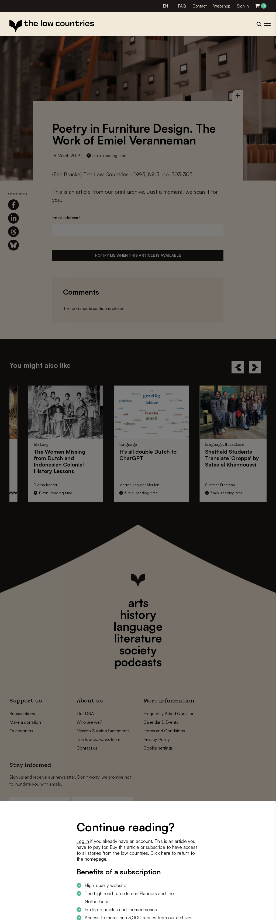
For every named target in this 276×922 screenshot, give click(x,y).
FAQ (182, 6)
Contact (199, 6)
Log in (83, 841)
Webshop (221, 6)
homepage (95, 859)
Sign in (243, 6)
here (165, 853)
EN (165, 6)
